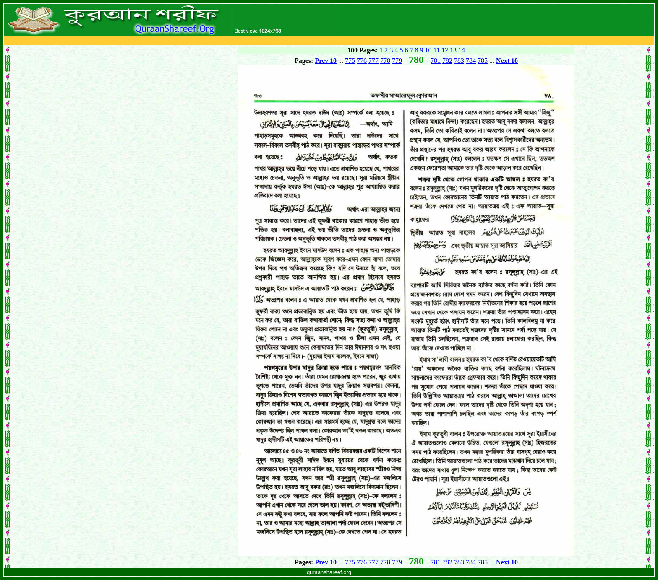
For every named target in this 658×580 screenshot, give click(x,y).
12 (444, 50)
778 (385, 60)
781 (436, 60)
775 (350, 60)
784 (471, 60)
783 (459, 60)
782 (447, 60)
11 (436, 50)
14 (461, 50)
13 (453, 50)
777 (373, 60)
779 (397, 60)
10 (428, 50)
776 (362, 60)
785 (483, 60)
